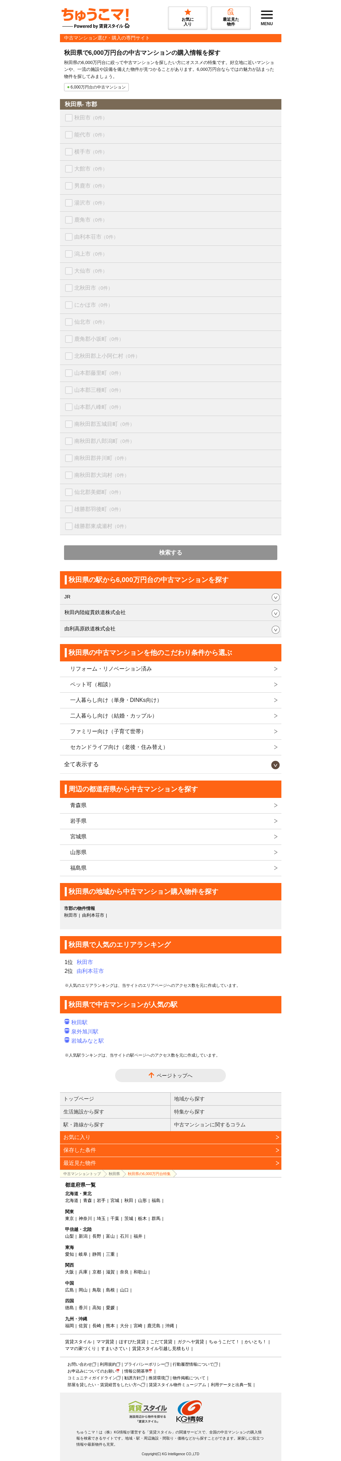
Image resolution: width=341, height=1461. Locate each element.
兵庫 (83, 1271)
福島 (156, 1200)
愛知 (69, 1254)
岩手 (101, 1200)
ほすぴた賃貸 (132, 1341)
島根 (110, 1290)
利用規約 (108, 1364)
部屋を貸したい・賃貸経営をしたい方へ (104, 1384)
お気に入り (77, 1137)
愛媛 (110, 1307)
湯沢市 (90, 203)
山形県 (78, 852)
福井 (138, 1236)
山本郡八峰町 (99, 407)
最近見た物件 (79, 1163)
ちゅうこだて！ (224, 1341)
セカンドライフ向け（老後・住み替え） (119, 747)
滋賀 (110, 1271)
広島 (69, 1290)
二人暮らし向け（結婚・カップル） (113, 716)
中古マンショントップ (82, 1174)
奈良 (124, 1271)
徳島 (69, 1307)
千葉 (114, 1218)
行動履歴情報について (193, 1364)
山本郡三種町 (99, 390)
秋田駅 (76, 1022)
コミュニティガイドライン (92, 1378)
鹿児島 (153, 1325)
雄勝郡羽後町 (99, 509)
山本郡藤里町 (99, 373)
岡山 (83, 1290)
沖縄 (169, 1325)
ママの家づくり (80, 1348)
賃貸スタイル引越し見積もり (161, 1348)
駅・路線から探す (83, 1124)
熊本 (110, 1325)
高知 (96, 1307)
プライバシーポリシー (144, 1364)
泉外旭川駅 (82, 1031)
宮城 (114, 1200)
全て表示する (81, 764)
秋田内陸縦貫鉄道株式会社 (95, 612)
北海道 (71, 1200)
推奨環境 (157, 1378)
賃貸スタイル (78, 1341)
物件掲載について (189, 1378)
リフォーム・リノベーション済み (111, 669)
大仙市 (90, 271)
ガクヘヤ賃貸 (190, 1341)
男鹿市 (90, 186)
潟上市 (90, 254)
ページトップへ (174, 1075)
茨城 (128, 1218)
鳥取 (96, 1290)
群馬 (156, 1218)
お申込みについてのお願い (92, 1371)
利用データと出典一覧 (231, 1384)
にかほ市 (93, 305)
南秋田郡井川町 (101, 458)
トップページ (78, 1099)
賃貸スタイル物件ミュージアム (177, 1384)
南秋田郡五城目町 (104, 424)
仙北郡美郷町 (99, 492)
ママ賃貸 (105, 1341)
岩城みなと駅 (84, 1041)
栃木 (142, 1218)
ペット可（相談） (92, 684)
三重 (110, 1254)
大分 (124, 1325)
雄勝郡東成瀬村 (101, 526)
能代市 (90, 135)
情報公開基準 (136, 1371)
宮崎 (138, 1325)
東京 (69, 1218)
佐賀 (83, 1325)
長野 (96, 1236)
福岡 (69, 1325)
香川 (83, 1307)
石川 (124, 1236)
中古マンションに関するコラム (210, 1124)
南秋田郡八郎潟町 (104, 441)
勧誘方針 (132, 1378)
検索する (170, 552)
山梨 (69, 1236)
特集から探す (189, 1111)
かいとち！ (256, 1341)
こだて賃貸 (161, 1341)
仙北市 (90, 322)
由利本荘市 (96, 237)
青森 (87, 1200)
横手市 (90, 152)
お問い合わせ (79, 1364)
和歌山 (140, 1271)
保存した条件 (79, 1150)
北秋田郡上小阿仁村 (107, 356)
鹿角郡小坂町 (99, 339)
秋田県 (114, 1174)
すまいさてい (114, 1348)
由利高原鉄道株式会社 (89, 628)
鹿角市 (90, 220)
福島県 (78, 868)
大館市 (90, 169)
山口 (124, 1290)
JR (67, 596)
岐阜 (83, 1254)
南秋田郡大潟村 (101, 475)
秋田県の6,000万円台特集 (149, 1174)
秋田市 (90, 118)
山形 (142, 1200)
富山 (110, 1236)
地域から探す (189, 1099)
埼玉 (101, 1218)
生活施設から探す (83, 1111)
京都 (96, 1271)
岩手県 (78, 821)
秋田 (128, 1200)
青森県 (78, 805)
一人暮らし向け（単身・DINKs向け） (116, 700)
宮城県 (78, 836)
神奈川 (85, 1218)
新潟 (83, 1236)
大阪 (69, 1271)
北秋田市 (93, 288)
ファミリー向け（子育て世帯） (108, 731)
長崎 (96, 1325)
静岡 (96, 1254)
